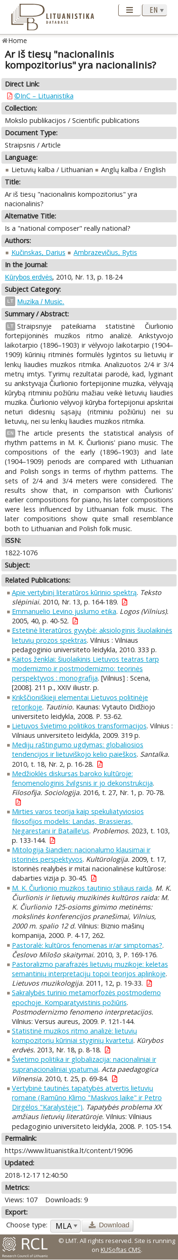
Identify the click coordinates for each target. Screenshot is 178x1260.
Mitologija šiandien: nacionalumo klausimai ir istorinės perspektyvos (81, 854)
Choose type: (26, 1224)
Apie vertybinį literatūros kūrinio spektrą (74, 592)
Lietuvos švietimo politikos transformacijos (79, 725)
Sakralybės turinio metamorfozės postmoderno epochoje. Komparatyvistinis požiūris (86, 997)
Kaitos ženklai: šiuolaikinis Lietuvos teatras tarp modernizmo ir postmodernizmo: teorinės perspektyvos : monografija (85, 668)
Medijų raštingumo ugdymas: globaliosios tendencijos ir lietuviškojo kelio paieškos (77, 749)
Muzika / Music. (40, 302)
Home (18, 40)
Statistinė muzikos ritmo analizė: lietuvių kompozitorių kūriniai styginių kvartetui (74, 1035)
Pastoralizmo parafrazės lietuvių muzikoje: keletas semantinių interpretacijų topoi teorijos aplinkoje (90, 969)
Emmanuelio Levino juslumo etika (64, 611)
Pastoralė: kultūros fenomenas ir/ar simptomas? (87, 945)
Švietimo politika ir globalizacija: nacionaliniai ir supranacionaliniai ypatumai (84, 1064)
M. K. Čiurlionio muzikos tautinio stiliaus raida (82, 888)
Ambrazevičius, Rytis (105, 252)
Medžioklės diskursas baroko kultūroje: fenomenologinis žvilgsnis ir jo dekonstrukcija (82, 778)
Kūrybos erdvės (28, 277)
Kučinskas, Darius (38, 252)
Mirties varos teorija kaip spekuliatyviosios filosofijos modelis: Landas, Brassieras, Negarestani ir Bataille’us (78, 821)
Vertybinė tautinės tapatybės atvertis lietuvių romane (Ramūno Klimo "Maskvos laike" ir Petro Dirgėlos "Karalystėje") (87, 1097)
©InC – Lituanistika (44, 95)
